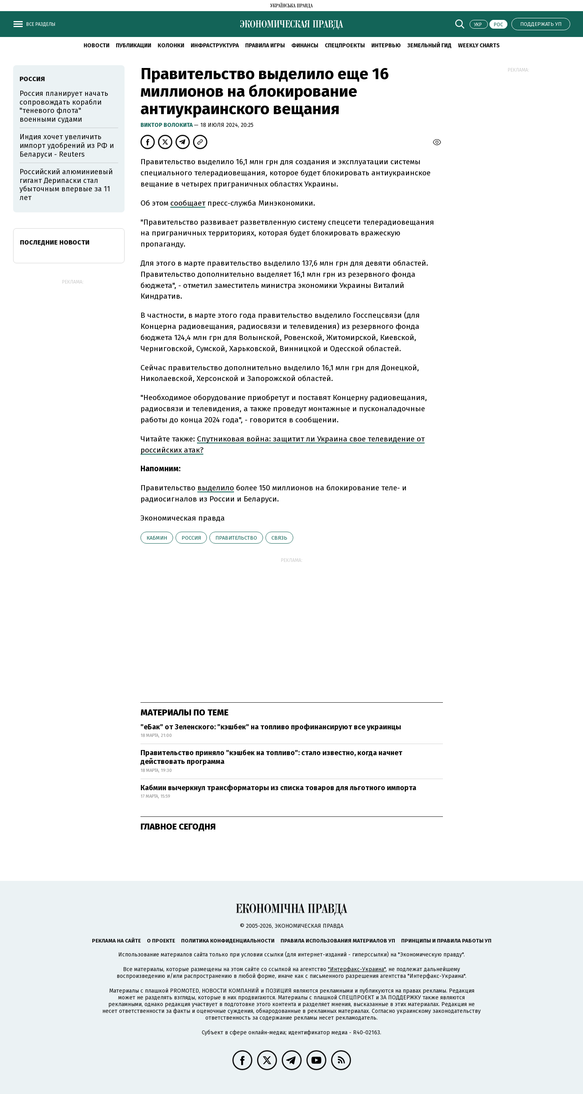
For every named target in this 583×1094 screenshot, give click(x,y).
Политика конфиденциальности (228, 941)
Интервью (386, 45)
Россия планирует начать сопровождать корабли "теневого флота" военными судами (63, 106)
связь (279, 538)
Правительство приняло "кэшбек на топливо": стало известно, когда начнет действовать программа (271, 757)
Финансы (304, 45)
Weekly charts (479, 45)
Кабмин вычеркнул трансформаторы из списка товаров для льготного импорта (278, 787)
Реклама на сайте (116, 941)
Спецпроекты (345, 45)
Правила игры (265, 45)
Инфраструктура (215, 45)
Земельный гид (429, 45)
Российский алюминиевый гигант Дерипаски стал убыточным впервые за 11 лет (66, 184)
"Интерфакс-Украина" (357, 969)
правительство (236, 538)
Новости (96, 45)
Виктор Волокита (167, 125)
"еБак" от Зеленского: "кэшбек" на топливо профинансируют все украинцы (270, 727)
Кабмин (156, 538)
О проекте (161, 941)
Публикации (133, 45)
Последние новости (55, 242)
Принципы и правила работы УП (446, 941)
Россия (191, 538)
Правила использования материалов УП (338, 941)
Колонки (171, 45)
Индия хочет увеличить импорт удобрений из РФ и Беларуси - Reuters (66, 145)
